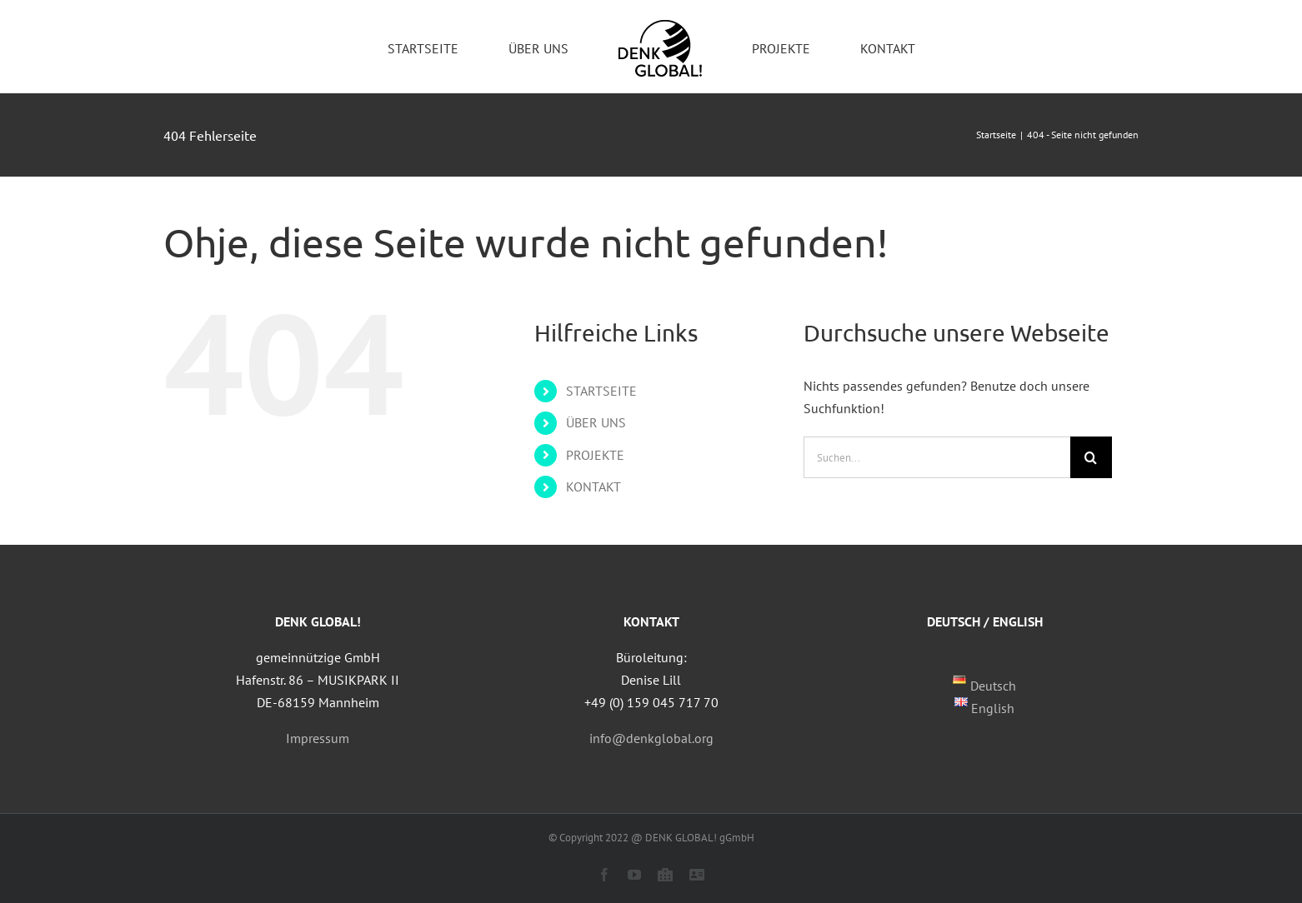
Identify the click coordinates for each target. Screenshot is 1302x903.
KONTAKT (593, 486)
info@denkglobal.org (651, 738)
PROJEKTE (595, 455)
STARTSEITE (601, 390)
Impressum (317, 738)
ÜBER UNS (596, 422)
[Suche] (1091, 457)
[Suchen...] (937, 457)
